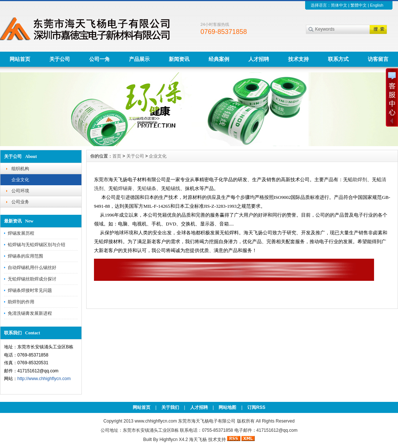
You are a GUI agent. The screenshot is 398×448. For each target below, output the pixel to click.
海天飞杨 (198, 439)
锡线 (175, 188)
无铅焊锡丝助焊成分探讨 (32, 279)
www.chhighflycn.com (156, 421)
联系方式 (338, 59)
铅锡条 (149, 188)
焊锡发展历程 (21, 233)
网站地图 (227, 407)
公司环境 (20, 190)
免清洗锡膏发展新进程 (30, 313)
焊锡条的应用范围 (25, 256)
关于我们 (170, 407)
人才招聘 (258, 59)
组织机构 (20, 168)
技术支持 (298, 59)
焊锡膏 (125, 188)
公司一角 (99, 59)
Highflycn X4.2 (174, 439)
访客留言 (378, 59)
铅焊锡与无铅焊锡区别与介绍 (36, 244)
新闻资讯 (179, 59)
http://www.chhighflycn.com (44, 378)
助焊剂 (360, 179)
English (376, 5)
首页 (116, 156)
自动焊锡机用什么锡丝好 (32, 267)
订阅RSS (256, 407)
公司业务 (20, 201)
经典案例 (219, 59)
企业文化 (20, 179)
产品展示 (139, 59)
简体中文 (339, 5)
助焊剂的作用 (21, 301)
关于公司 (59, 59)
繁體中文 (358, 5)
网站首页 (20, 59)
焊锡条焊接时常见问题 (30, 290)
